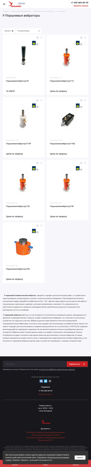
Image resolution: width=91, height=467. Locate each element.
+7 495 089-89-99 (79, 2)
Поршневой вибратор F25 (18, 206)
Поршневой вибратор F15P (18, 143)
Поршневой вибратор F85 (18, 269)
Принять (80, 457)
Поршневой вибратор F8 (17, 81)
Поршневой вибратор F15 (62, 81)
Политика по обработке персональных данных (45, 432)
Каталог (9, 31)
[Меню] (4, 4)
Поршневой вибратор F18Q (62, 143)
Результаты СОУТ (45, 440)
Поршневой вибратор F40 (62, 206)
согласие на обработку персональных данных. (57, 369)
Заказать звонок (81, 5)
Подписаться (77, 364)
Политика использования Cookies (45, 435)
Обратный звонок (45, 394)
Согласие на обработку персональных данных (45, 438)
